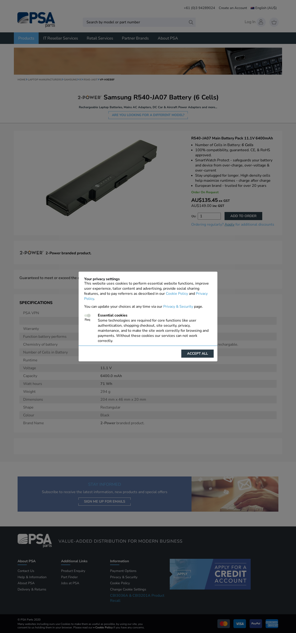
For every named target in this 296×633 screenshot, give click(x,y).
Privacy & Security (178, 306)
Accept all (197, 353)
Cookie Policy (177, 293)
